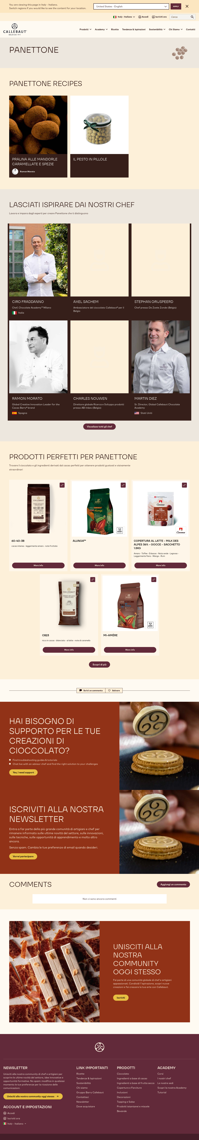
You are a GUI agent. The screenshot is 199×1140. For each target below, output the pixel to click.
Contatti (190, 29)
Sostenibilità (83, 1083)
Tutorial (161, 1092)
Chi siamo (82, 1087)
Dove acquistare (85, 1106)
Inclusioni (122, 1092)
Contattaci (82, 1097)
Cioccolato (123, 1073)
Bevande (122, 1111)
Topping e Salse (126, 1101)
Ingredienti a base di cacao (132, 1078)
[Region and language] (131, 6)
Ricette (115, 29)
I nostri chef (164, 1078)
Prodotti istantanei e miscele (133, 1106)
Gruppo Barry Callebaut (90, 1092)
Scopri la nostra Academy (171, 1087)
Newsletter (82, 1101)
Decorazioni (123, 1097)
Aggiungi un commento (173, 884)
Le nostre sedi (165, 1083)
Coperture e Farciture (129, 1087)
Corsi (160, 1073)
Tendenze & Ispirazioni (133, 29)
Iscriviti (121, 997)
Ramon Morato (27, 171)
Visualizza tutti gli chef (99, 426)
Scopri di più (99, 664)
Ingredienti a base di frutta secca (135, 1083)
